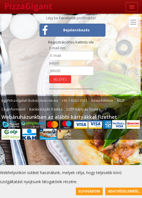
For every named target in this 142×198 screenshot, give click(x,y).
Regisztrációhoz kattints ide (71, 42)
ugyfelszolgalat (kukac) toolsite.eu (29, 100)
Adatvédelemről (123, 191)
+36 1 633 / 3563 (74, 100)
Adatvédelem (102, 100)
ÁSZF (121, 100)
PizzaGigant (28, 6)
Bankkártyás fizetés (46, 109)
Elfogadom (89, 191)
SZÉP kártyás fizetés (83, 109)
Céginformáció (13, 109)
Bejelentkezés (76, 30)
